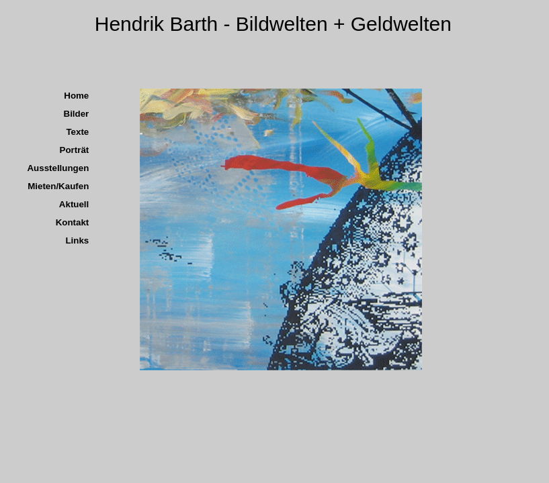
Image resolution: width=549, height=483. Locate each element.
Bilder (76, 114)
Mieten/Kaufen (58, 186)
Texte (77, 132)
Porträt (74, 150)
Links (77, 240)
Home (76, 96)
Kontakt (72, 222)
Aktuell (74, 204)
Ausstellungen (58, 168)
